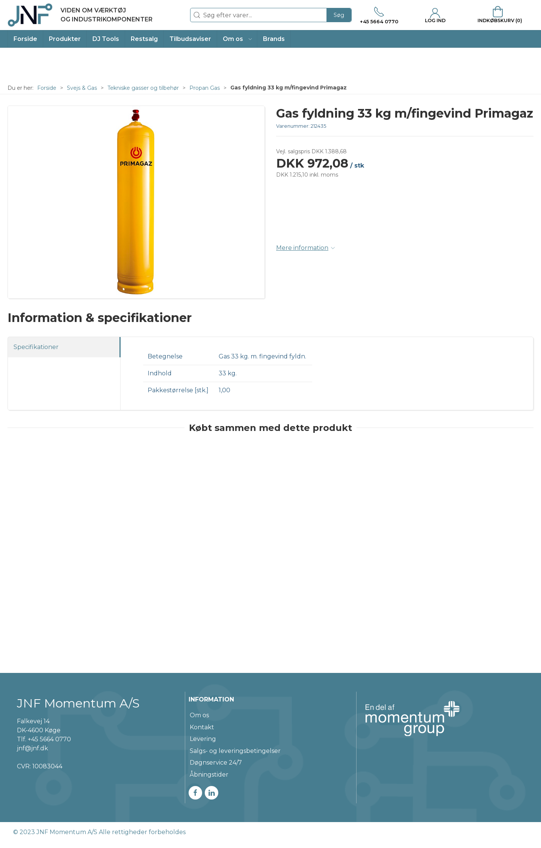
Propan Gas (204, 88)
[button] (237, 38)
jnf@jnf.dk (32, 748)
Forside (46, 88)
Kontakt (202, 727)
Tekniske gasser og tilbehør (143, 88)
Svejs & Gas (82, 88)
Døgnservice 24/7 (216, 762)
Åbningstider (209, 774)
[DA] (80, 15)
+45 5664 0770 (49, 739)
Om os (199, 715)
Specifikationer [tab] (36, 347)
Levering (203, 738)
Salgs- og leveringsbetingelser (235, 750)
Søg (339, 15)
